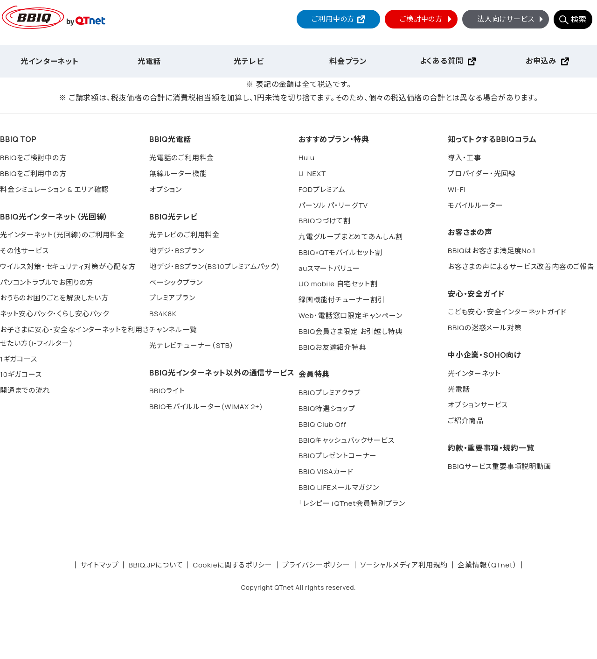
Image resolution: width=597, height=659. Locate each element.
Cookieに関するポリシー (232, 564)
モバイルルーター (475, 205)
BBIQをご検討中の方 (33, 158)
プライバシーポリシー (316, 564)
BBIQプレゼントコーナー (337, 456)
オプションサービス (478, 405)
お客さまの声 (470, 232)
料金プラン (348, 61)
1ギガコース (18, 359)
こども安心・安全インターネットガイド (507, 312)
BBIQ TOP (18, 139)
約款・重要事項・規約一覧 (491, 448)
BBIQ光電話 (170, 139)
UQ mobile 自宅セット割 (337, 284)
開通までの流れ (25, 390)
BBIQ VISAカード (326, 471)
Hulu (306, 158)
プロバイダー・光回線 (482, 173)
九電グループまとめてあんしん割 (350, 236)
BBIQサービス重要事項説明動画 (499, 466)
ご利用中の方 (333, 19)
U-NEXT (312, 173)
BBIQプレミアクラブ (329, 392)
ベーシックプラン (175, 282)
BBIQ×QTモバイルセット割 (340, 252)
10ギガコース (21, 374)
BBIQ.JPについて (155, 564)
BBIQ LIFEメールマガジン (338, 487)
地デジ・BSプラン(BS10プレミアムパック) (214, 266)
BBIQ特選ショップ (326, 408)
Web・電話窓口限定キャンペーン (350, 315)
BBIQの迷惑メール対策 (484, 328)
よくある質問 (442, 61)
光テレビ (249, 61)
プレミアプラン (172, 298)
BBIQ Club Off (322, 424)
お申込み (541, 61)
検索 (579, 19)
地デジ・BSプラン (176, 250)
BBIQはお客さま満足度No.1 (491, 250)
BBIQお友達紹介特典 (332, 347)
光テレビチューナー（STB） (191, 345)
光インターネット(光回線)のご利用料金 (62, 235)
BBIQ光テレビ (173, 217)
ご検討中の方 (427, 19)
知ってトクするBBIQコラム (492, 139)
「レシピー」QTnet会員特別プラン (351, 503)
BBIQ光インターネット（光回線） (54, 217)
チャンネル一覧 (173, 329)
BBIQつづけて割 (324, 221)
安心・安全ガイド (476, 294)
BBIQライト (167, 391)
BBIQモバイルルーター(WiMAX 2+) (206, 406)
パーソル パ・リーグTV (333, 205)
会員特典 (314, 374)
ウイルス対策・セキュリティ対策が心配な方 (68, 266)
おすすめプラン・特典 (333, 139)
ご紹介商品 (466, 420)
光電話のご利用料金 (181, 158)
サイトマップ (99, 564)
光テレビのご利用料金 (184, 235)
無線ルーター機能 (178, 173)
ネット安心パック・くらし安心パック (54, 314)
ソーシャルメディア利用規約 (404, 564)
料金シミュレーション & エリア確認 (54, 189)
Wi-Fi (457, 189)
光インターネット (49, 61)
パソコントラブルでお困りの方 (46, 282)
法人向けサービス (511, 19)
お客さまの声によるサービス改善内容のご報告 (521, 266)
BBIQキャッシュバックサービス (346, 440)
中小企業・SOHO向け (484, 355)
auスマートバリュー (329, 268)
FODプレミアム (322, 189)
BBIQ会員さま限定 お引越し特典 (350, 331)
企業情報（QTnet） (487, 564)
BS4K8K (163, 314)
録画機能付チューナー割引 (341, 300)
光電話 (149, 61)
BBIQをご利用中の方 (33, 173)
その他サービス (24, 250)
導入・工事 (464, 158)
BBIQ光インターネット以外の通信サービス (221, 373)
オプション (165, 189)
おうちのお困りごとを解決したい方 (54, 298)
